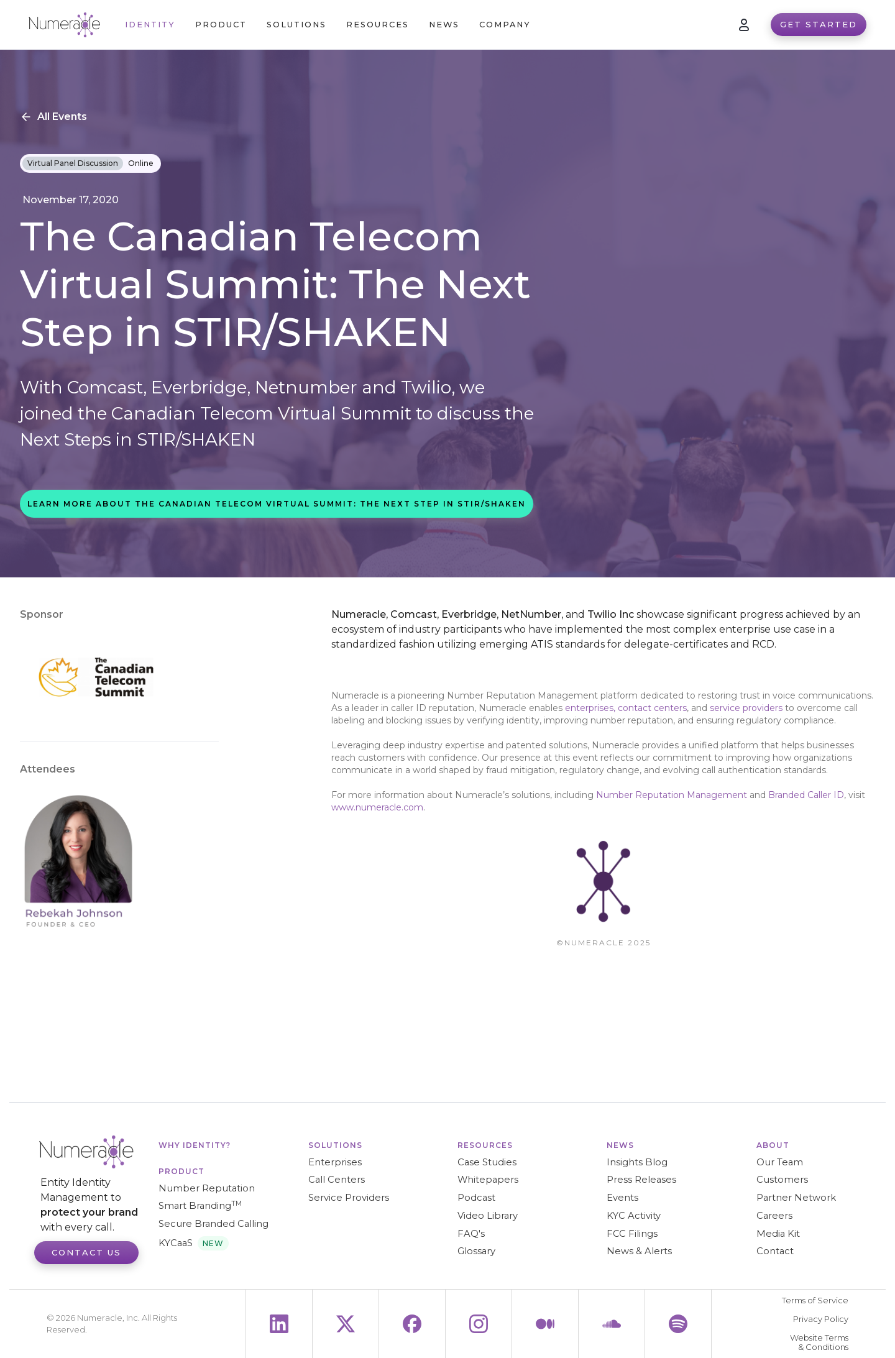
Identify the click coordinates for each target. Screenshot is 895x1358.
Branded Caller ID (806, 795)
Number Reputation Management (671, 795)
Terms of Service (815, 1300)
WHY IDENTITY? (194, 1145)
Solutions (335, 1145)
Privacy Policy (820, 1319)
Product (181, 1171)
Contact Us (86, 1252)
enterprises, (590, 707)
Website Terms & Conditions (819, 1342)
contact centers (652, 707)
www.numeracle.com (377, 807)
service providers (747, 707)
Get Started (818, 24)
